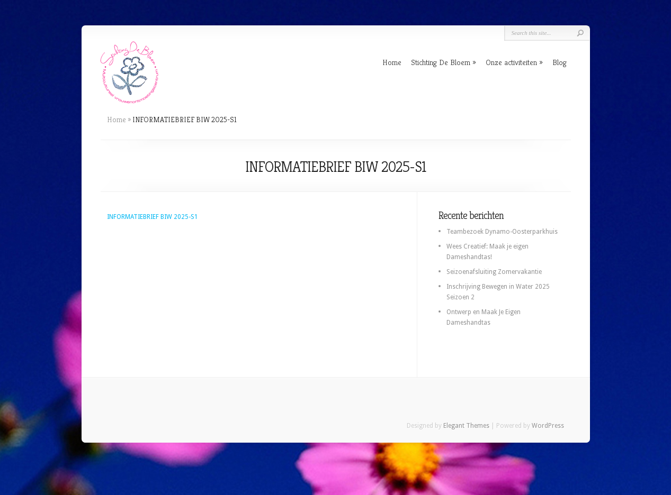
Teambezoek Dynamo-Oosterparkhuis (502, 231)
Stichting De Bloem (440, 62)
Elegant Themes (466, 425)
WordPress (548, 425)
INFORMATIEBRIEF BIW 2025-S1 (152, 217)
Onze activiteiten (511, 62)
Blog (559, 62)
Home (391, 62)
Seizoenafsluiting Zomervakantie (494, 272)
